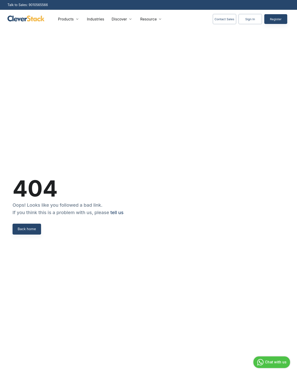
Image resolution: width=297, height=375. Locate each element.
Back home (27, 229)
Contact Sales (224, 19)
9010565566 (38, 5)
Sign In (250, 19)
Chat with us (271, 362)
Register (275, 19)
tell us (117, 212)
